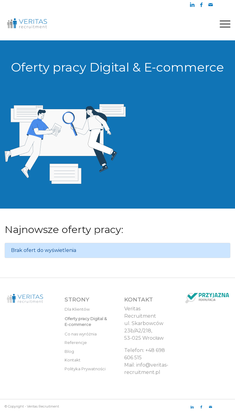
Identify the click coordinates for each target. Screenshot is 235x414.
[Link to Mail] (210, 4)
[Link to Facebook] (201, 4)
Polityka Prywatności (85, 368)
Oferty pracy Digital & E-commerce (86, 321)
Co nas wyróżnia (81, 333)
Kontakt (72, 359)
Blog (69, 351)
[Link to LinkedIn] (192, 4)
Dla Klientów (77, 309)
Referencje (76, 342)
